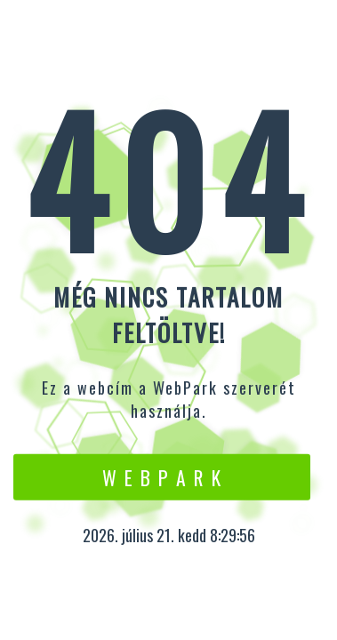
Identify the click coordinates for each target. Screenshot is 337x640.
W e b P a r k (162, 476)
